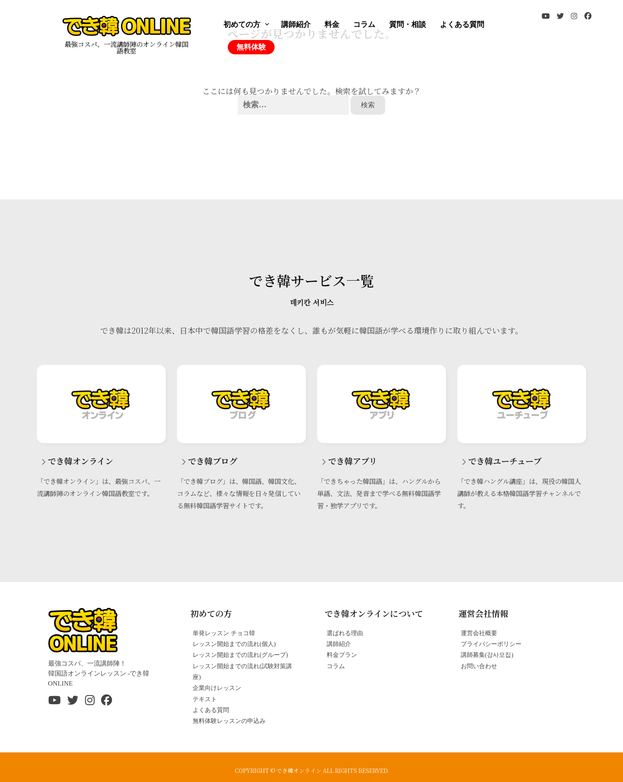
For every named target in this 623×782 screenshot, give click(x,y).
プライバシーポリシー (491, 643)
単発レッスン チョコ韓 (224, 633)
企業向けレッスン (217, 687)
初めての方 (241, 24)
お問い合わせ (479, 666)
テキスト (205, 699)
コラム (364, 24)
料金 (332, 24)
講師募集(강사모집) (487, 654)
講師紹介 (296, 24)
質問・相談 (407, 24)
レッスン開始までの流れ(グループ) (240, 654)
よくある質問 (462, 24)
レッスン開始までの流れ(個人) (234, 643)
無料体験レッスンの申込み (229, 720)
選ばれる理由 (345, 633)
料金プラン (342, 654)
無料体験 (251, 47)
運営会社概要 (479, 633)
